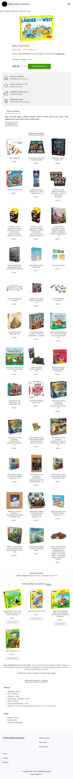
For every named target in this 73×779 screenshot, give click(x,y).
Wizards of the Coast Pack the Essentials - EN (15, 402)
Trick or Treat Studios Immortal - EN (36, 369)
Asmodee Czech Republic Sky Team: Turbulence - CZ (36, 191)
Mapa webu (43, 742)
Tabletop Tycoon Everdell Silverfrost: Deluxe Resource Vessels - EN (58, 441)
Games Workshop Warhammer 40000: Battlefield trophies (14, 267)
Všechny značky (44, 738)
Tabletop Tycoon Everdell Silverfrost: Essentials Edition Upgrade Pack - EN (36, 478)
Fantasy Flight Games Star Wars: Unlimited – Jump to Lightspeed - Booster (58, 193)
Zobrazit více (11, 124)
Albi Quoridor (14, 158)
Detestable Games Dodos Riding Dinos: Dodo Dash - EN (58, 476)
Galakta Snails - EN (14, 190)
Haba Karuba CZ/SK (13, 651)
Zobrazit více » (60, 54)
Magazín (6, 762)
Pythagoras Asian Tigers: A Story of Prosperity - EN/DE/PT (36, 334)
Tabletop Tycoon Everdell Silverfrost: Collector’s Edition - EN (58, 404)
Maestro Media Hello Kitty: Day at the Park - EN (14, 369)
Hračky (38, 575)
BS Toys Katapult (58, 265)
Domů (2, 11)
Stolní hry (54, 575)
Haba (53, 673)
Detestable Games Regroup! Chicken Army (36, 548)
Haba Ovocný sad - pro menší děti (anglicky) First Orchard (12, 612)
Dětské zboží (15, 11)
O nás (5, 754)
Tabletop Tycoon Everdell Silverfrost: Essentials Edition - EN (14, 441)
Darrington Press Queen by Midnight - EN (36, 300)
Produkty (7, 11)
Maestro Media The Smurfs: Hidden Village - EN (58, 513)
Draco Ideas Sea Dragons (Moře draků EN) (58, 369)
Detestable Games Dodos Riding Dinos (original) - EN (14, 476)
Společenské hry (46, 575)
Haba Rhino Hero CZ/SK (36, 611)
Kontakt (5, 758)
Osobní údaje (43, 746)
